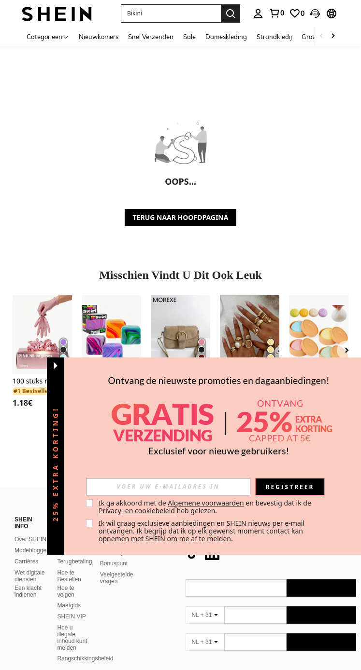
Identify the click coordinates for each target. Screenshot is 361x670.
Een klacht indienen (28, 591)
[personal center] (258, 13)
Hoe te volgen (65, 591)
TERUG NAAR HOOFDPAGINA (181, 217)
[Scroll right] (333, 36)
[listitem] (42, 358)
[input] (168, 486)
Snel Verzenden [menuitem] (150, 37)
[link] (276, 13)
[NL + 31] (205, 615)
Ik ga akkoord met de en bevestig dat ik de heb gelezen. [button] (206, 506)
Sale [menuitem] (189, 37)
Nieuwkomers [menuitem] (98, 37)
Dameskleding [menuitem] (226, 37)
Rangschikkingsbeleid (85, 658)
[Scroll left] (321, 36)
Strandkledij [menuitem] (274, 37)
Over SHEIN (30, 539)
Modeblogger (31, 550)
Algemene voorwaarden (206, 502)
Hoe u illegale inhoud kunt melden (72, 637)
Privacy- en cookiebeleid (137, 510)
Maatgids (69, 605)
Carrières (26, 561)
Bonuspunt (114, 563)
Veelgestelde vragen (116, 578)
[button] (171, 13)
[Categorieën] (48, 36)
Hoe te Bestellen (69, 576)
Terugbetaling (74, 561)
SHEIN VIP (71, 616)
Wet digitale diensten (29, 576)
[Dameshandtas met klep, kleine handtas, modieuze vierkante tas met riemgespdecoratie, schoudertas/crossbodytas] (180, 334)
